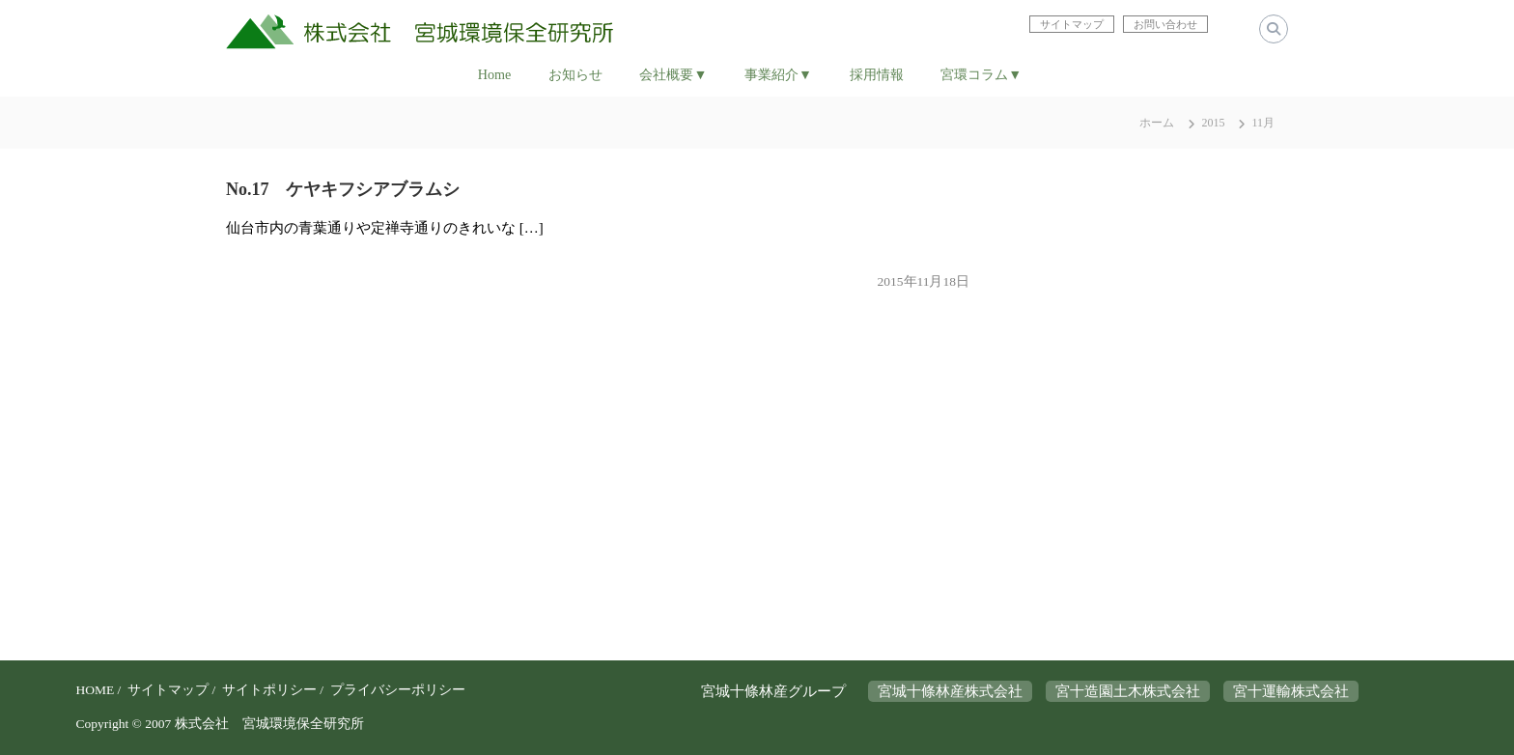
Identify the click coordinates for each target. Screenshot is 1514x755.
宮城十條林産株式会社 (950, 691)
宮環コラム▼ (981, 74)
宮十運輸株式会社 (1291, 691)
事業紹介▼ (778, 74)
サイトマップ (168, 690)
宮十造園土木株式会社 (1127, 691)
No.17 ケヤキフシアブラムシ (343, 189)
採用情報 (877, 74)
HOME (94, 690)
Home (494, 74)
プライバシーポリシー (397, 690)
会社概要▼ (673, 74)
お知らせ (575, 74)
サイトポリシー (269, 690)
